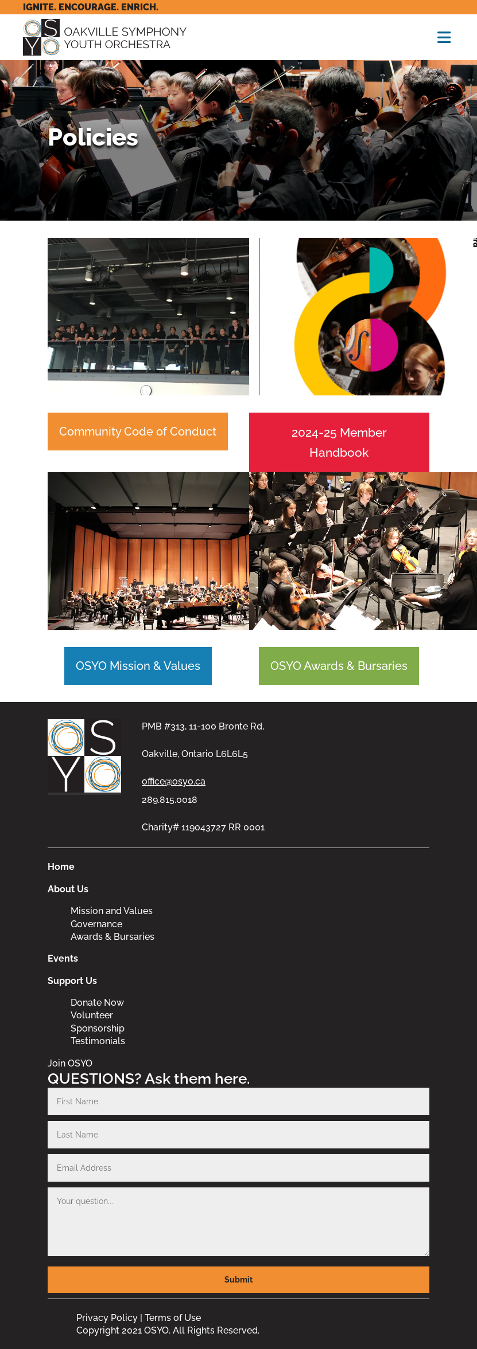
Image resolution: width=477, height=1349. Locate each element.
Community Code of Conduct (137, 431)
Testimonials (98, 1041)
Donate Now (97, 1002)
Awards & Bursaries (112, 936)
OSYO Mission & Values (138, 666)
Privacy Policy (107, 1317)
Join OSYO (70, 1063)
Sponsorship (98, 1028)
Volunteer (92, 1015)
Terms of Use (173, 1317)
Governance (96, 924)
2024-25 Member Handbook (339, 442)
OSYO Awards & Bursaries (339, 666)
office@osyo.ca (173, 781)
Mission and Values (112, 910)
